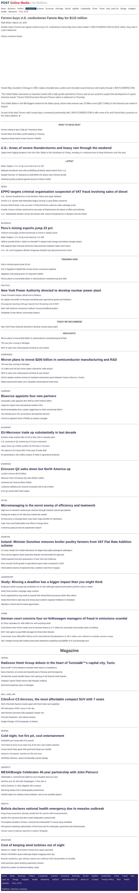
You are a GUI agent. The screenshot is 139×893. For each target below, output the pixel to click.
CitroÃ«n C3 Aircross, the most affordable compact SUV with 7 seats (52, 699)
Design (123, 9)
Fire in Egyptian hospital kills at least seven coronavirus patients (28, 269)
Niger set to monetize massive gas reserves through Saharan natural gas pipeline (36, 510)
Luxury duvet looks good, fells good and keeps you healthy (26, 749)
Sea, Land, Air (112, 9)
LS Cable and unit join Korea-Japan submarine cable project (27, 369)
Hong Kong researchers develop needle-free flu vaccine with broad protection (34, 813)
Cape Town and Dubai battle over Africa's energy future (24, 523)
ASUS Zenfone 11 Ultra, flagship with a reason (21, 786)
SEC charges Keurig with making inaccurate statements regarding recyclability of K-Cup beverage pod (45, 641)
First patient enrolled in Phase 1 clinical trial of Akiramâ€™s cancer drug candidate (36, 822)
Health (4, 12)
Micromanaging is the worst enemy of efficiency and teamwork (48, 505)
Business (12, 9)
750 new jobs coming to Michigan (15, 343)
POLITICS (5, 285)
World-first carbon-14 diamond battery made (20, 867)
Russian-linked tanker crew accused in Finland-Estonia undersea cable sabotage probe (38, 205)
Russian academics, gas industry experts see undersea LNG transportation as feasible (38, 859)
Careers (40, 9)
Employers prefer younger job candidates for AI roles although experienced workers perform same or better (47, 587)
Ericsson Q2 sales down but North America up (36, 469)
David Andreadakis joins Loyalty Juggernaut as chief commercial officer (31, 410)
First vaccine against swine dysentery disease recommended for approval (32, 555)
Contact (95, 879)
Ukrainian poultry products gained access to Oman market (26, 179)
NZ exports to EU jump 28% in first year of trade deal (24, 450)
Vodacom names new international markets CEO (22, 405)
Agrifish (75, 9)
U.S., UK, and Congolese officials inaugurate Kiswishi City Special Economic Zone (36, 250)
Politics (20, 9)
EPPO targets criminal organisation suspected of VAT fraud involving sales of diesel (64, 191)
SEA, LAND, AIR (8, 694)
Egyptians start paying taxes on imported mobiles (22, 274)
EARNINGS (6, 464)
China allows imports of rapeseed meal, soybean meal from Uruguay (30, 568)
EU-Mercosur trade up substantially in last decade (38, 432)
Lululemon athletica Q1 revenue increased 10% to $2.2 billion (27, 487)
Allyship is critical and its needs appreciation (20, 604)
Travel (101, 9)
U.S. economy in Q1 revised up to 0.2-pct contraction (24, 442)
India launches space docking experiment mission (22, 863)
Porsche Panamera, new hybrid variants (18, 717)
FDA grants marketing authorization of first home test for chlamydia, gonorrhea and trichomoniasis (43, 826)
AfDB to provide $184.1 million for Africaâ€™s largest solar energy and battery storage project (41, 242)
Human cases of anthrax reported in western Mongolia (24, 831)
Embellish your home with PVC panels (17, 741)
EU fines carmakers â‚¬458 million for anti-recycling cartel (26, 623)
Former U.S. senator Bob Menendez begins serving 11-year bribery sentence (34, 201)
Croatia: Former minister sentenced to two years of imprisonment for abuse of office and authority (43, 210)
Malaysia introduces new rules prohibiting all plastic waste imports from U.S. (33, 170)
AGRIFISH (5, 537)
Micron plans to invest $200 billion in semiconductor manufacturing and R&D (34, 279)
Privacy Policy (108, 879)
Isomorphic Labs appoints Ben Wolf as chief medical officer (26, 401)
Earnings (59, 9)
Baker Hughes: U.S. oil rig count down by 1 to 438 (22, 237)
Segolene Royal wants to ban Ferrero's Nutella (21, 138)
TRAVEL (4, 658)
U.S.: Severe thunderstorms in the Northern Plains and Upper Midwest (31, 196)
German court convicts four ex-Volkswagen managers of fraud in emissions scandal (64, 618)
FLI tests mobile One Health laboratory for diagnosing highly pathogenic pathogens (36, 550)
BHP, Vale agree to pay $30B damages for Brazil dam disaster (27, 632)
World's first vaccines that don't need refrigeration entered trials (28, 818)
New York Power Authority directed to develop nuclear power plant (51, 290)
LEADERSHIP (7, 577)
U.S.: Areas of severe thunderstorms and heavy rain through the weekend (56, 148)
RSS (119, 879)
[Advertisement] (20, 54)
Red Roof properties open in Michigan (17, 685)
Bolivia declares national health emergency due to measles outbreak (52, 808)
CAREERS (5, 391)
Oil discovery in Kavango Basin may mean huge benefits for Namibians (31, 519)
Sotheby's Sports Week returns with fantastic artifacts (24, 681)
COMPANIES (6, 354)
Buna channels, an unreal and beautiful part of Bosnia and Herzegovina (31, 672)
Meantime (12, 12)
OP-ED (4, 500)
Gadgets (132, 9)
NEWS (4, 187)
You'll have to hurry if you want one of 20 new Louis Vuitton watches (30, 745)
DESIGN (4, 731)
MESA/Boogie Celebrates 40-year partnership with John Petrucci (49, 772)
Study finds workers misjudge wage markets (20, 591)
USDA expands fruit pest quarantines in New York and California (28, 559)
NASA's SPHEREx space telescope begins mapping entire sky (28, 854)
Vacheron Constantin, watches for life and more (21, 754)
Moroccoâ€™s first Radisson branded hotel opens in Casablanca (29, 668)
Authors (55, 879)
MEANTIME (6, 840)
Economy (50, 9)
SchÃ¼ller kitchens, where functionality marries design (24, 758)
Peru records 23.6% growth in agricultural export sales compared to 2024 (32, 563)
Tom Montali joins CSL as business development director (25, 414)
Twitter (127, 879)
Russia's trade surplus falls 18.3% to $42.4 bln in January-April (28, 437)
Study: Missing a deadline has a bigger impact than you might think (52, 582)
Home (4, 876)
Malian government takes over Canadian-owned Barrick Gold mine (29, 382)
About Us (85, 879)
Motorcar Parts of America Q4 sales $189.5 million (22, 478)
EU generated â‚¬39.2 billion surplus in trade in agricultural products (30, 455)
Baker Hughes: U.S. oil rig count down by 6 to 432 (22, 166)
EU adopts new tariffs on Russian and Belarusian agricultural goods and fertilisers (36, 300)
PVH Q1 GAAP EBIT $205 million (15, 491)
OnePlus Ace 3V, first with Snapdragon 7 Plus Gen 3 (23, 781)
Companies (30, 9)
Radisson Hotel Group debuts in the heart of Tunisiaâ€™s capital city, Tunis (58, 663)
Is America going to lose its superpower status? (21, 528)
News (3, 9)
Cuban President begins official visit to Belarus (21, 295)
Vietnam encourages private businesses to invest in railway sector (29, 233)
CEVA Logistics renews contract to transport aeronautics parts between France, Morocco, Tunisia (42, 377)
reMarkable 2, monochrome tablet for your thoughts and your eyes (29, 777)
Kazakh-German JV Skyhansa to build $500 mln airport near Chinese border (33, 175)
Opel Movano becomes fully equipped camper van (22, 713)
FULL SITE (17, 883)
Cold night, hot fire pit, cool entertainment (32, 735)
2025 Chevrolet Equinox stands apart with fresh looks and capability (30, 704)
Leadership (85, 9)
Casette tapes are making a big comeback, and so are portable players (31, 794)
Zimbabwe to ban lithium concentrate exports (20, 313)
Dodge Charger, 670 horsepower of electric (19, 721)
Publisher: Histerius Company (14, 889)
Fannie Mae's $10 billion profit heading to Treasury (22, 134)
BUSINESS (6, 223)
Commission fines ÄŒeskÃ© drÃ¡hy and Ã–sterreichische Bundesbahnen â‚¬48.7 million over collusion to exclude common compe (57, 636)
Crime (94, 9)
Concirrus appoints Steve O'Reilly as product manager (24, 418)
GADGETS (5, 767)
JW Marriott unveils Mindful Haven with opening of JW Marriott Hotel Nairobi (33, 676)
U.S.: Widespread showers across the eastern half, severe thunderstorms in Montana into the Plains (44, 214)
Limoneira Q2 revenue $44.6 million (16, 482)
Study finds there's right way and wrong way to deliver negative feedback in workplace (38, 600)
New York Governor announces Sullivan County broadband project (29, 308)
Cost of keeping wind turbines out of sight (32, 845)
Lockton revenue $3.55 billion (13, 474)
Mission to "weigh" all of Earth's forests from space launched (27, 850)
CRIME (4, 613)
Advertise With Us (70, 879)
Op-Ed (68, 9)
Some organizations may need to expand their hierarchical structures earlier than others (38, 595)
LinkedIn (5, 883)
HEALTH (4, 804)
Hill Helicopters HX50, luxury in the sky (17, 708)
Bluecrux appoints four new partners (28, 396)
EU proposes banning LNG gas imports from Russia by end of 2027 (30, 304)
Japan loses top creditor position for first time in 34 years (25, 446)
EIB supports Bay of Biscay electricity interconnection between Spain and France (35, 246)
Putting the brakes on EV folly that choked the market (24, 515)
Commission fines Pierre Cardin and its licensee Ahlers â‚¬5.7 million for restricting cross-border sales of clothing (49, 628)
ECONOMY (6, 427)
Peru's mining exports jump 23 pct (27, 228)
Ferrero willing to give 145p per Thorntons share (21, 130)
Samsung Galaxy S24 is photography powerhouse (22, 790)
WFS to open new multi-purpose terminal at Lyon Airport (25, 348)
